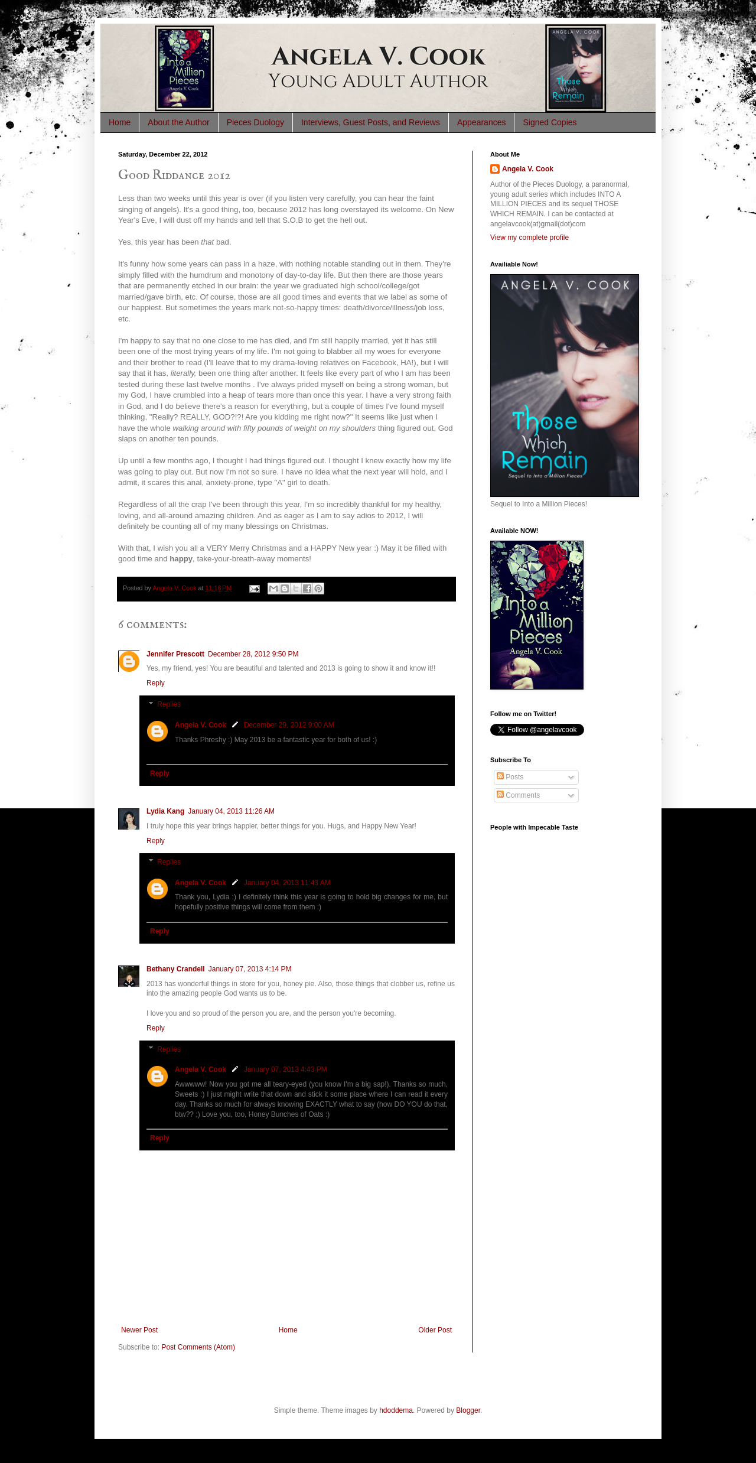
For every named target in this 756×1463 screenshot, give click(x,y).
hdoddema (396, 1410)
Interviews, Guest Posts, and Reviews (370, 122)
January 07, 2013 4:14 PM (250, 969)
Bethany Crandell (175, 969)
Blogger (468, 1410)
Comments (518, 795)
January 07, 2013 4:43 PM (285, 1069)
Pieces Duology (255, 122)
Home (120, 122)
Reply (155, 683)
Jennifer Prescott (175, 654)
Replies (169, 704)
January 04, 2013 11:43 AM (287, 883)
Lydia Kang (165, 811)
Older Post (435, 1330)
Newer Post (139, 1330)
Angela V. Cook (200, 725)
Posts (510, 777)
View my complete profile (529, 237)
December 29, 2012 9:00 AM (289, 725)
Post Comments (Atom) (198, 1347)
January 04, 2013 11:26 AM (231, 811)
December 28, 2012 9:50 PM (253, 654)
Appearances (481, 122)
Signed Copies (549, 122)
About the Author (178, 122)
